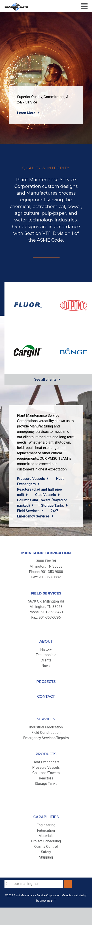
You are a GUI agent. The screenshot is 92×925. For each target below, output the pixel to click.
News (45, 665)
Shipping (46, 857)
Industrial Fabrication (46, 727)
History (46, 649)
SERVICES (46, 719)
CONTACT (46, 696)
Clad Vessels (45, 495)
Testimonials (46, 655)
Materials (46, 836)
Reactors (46, 778)
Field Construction (46, 732)
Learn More (26, 113)
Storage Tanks (52, 505)
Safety (46, 852)
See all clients (45, 379)
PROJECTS (46, 682)
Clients (46, 660)
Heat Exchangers (46, 762)
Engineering (46, 825)
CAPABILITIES (46, 817)
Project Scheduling (46, 841)
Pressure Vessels (31, 478)
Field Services (28, 511)
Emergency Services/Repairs (46, 738)
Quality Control (46, 846)
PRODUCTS (46, 754)
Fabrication (46, 830)
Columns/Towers (46, 773)
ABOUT (46, 641)
